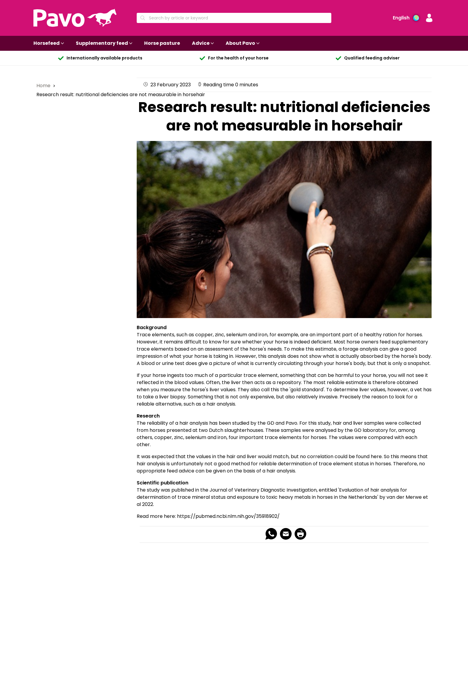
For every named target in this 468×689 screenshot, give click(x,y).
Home (44, 85)
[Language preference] (406, 18)
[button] (429, 18)
